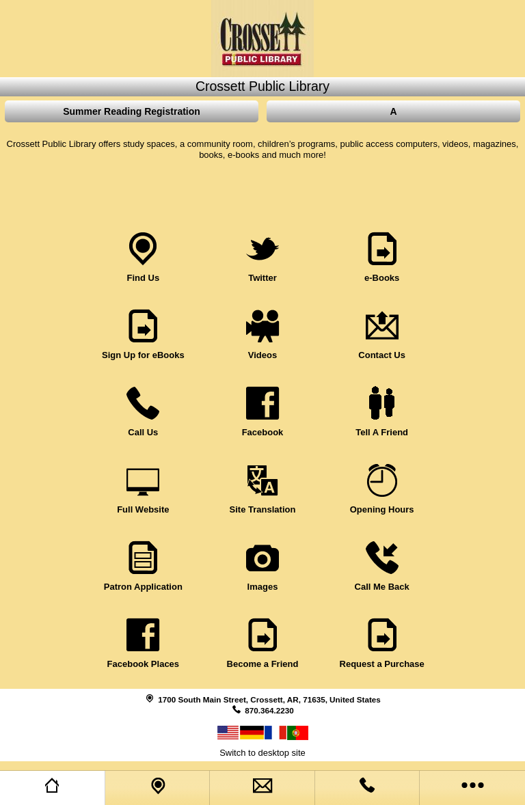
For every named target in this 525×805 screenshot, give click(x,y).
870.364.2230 (269, 710)
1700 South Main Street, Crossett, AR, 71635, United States (269, 699)
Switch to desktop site (262, 753)
